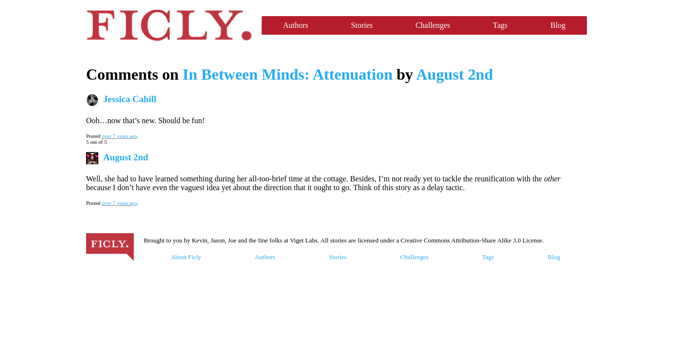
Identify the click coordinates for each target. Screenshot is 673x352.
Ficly (169, 25)
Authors (296, 25)
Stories (362, 25)
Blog (557, 25)
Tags (500, 25)
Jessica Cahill (130, 99)
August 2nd (454, 74)
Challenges (432, 25)
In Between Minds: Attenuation (287, 74)
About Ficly (186, 257)
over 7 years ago (119, 136)
